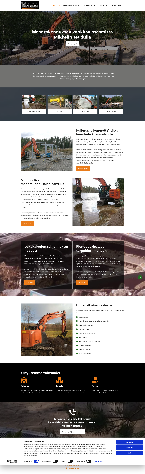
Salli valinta (129, 456)
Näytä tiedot (99, 470)
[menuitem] (56, 5)
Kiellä (129, 462)
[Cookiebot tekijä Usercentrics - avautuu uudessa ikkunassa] (12, 470)
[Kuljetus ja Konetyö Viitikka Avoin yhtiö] (34, 102)
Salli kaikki (129, 451)
